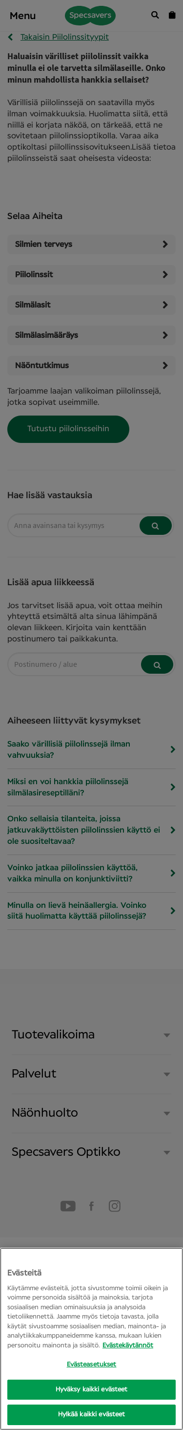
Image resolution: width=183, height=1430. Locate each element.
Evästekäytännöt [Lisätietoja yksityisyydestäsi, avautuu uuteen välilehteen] (127, 1345)
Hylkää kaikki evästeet (91, 1414)
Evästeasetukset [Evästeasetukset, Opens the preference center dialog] (92, 1365)
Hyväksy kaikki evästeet (92, 1389)
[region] (91, 1339)
